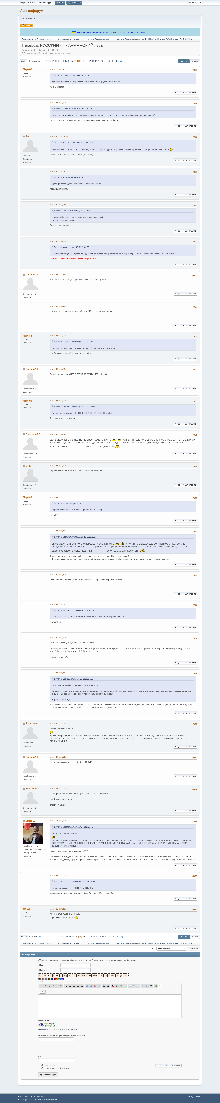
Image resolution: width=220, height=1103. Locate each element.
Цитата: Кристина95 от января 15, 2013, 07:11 (75, 610)
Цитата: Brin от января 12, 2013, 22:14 (71, 503)
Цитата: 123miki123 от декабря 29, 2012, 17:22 (75, 75)
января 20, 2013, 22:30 (59, 788)
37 (72, 61)
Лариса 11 (32, 274)
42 (89, 61)
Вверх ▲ (198, 1097)
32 (56, 61)
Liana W (30, 821)
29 (47, 61)
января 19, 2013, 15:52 (59, 757)
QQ (177, 92)
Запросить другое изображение (63, 1030)
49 (111, 61)
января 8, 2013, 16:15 (58, 69)
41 (86, 61)
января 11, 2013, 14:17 (59, 205)
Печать (195, 61)
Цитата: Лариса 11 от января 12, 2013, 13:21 (74, 407)
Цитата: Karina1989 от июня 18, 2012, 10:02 (74, 142)
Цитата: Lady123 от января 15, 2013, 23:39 (73, 679)
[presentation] (61, 1048)
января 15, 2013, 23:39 (59, 638)
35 (66, 61)
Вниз (23, 61)
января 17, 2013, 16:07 (59, 723)
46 (102, 61)
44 (96, 61)
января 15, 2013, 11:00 (59, 604)
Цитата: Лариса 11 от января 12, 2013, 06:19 (74, 342)
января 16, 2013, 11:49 (59, 673)
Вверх (24, 937)
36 (69, 61)
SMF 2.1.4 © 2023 (25, 1097)
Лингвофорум (31, 11)
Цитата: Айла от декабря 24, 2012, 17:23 (72, 177)
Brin (28, 466)
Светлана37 (33, 434)
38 (75, 61)
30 (50, 61)
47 (105, 61)
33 (59, 61)
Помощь (190, 1097)
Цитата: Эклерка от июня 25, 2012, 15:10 (73, 109)
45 (99, 61)
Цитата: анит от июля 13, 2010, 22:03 (71, 247)
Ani (28, 136)
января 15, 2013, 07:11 (59, 575)
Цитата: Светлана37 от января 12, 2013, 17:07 (75, 537)
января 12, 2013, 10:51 (59, 336)
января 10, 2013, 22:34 (59, 103)
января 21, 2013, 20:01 (59, 909)
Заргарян (31, 723)
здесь (113, 32)
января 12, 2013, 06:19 (59, 306)
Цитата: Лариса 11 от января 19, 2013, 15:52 (74, 882)
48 (108, 61)
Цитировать (189, 92)
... (44, 61)
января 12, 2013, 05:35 (59, 274)
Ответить (183, 61)
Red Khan (149, 39)
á (38, 981)
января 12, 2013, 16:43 (59, 401)
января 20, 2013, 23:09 (59, 875)
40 (83, 61)
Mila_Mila (31, 788)
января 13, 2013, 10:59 (59, 531)
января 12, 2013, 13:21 (59, 369)
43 (93, 61)
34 (62, 61)
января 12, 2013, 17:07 (59, 434)
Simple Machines (39, 1097)
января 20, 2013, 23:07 (59, 821)
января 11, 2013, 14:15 (59, 171)
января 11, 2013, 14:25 (59, 241)
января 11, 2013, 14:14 (59, 136)
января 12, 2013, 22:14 (59, 466)
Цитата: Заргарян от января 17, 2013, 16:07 (74, 827)
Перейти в (151, 949)
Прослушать (43, 1030)
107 (117, 61)
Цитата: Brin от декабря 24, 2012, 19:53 (72, 211)
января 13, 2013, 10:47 (59, 497)
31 (53, 61)
